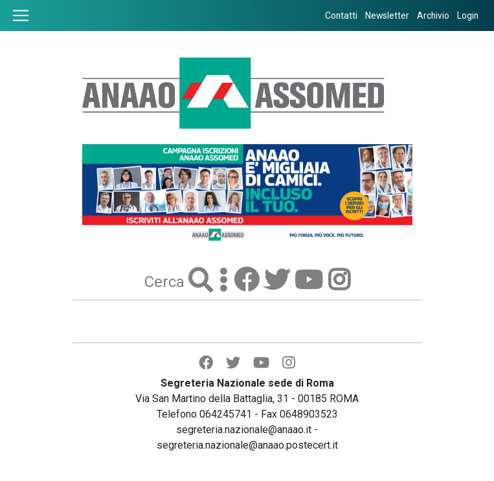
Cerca (166, 282)
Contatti (341, 15)
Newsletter (387, 15)
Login (467, 15)
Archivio (433, 15)
